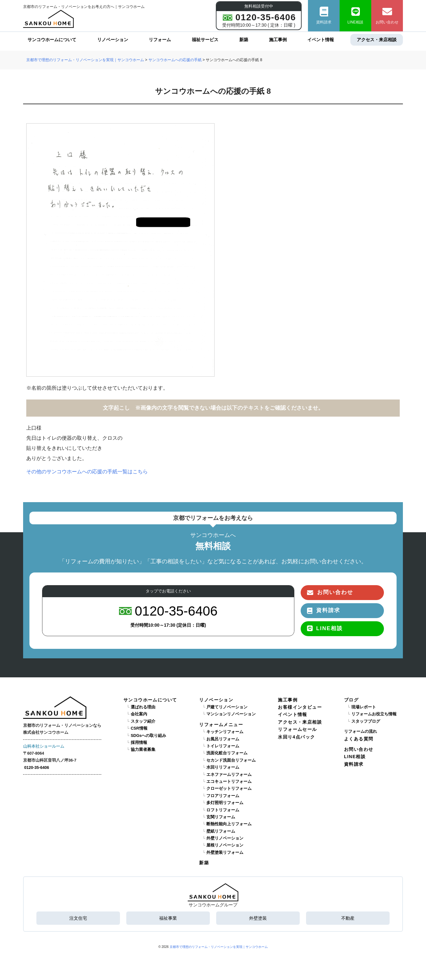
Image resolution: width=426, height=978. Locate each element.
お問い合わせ (387, 15)
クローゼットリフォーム (229, 788)
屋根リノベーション (224, 845)
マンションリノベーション (231, 714)
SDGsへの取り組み (148, 735)
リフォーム (160, 39)
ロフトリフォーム (222, 810)
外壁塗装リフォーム (224, 852)
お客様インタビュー (300, 707)
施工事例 (278, 39)
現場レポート (363, 707)
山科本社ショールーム (43, 746)
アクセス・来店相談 (377, 39)
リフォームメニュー (221, 724)
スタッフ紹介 (143, 721)
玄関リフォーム (220, 817)
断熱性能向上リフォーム (229, 824)
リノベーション (112, 39)
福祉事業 (168, 918)
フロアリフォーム (222, 796)
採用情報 (139, 742)
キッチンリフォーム (224, 732)
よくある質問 (358, 738)
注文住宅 (78, 918)
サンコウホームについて (52, 39)
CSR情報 (139, 728)
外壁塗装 (258, 918)
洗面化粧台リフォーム (226, 753)
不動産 (347, 918)
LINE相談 (356, 15)
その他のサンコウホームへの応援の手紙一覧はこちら (87, 471)
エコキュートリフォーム (229, 781)
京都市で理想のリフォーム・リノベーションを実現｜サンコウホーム (219, 947)
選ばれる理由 (143, 707)
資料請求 (323, 15)
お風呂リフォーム (222, 739)
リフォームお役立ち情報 (374, 714)
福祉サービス (205, 39)
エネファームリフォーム (229, 774)
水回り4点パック (296, 736)
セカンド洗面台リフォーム (231, 760)
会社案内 (139, 714)
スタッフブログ (365, 721)
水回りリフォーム (222, 767)
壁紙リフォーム (220, 831)
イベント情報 (320, 39)
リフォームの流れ (360, 731)
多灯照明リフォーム (224, 803)
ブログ (351, 699)
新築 (243, 39)
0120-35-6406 (36, 767)
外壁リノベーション (224, 838)
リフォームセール (297, 729)
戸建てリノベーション (226, 707)
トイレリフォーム (222, 746)
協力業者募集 (143, 749)
